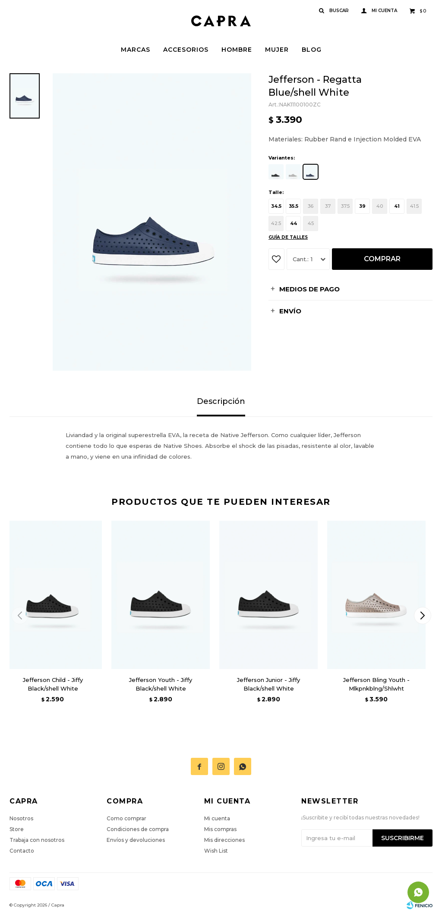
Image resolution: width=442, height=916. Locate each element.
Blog (312, 49)
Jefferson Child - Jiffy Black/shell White (53, 684)
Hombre (236, 49)
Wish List (216, 850)
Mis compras (220, 829)
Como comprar (126, 818)
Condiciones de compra (138, 829)
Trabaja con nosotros (36, 840)
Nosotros (21, 818)
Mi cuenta (217, 818)
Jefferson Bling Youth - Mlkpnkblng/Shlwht (376, 684)
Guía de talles (288, 237)
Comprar (382, 259)
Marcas (135, 49)
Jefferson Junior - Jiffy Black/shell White (268, 684)
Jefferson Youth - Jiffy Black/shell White (160, 684)
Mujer (277, 49)
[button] (422, 615)
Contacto (21, 850)
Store (16, 829)
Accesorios (185, 49)
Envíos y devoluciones (136, 840)
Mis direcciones (224, 840)
